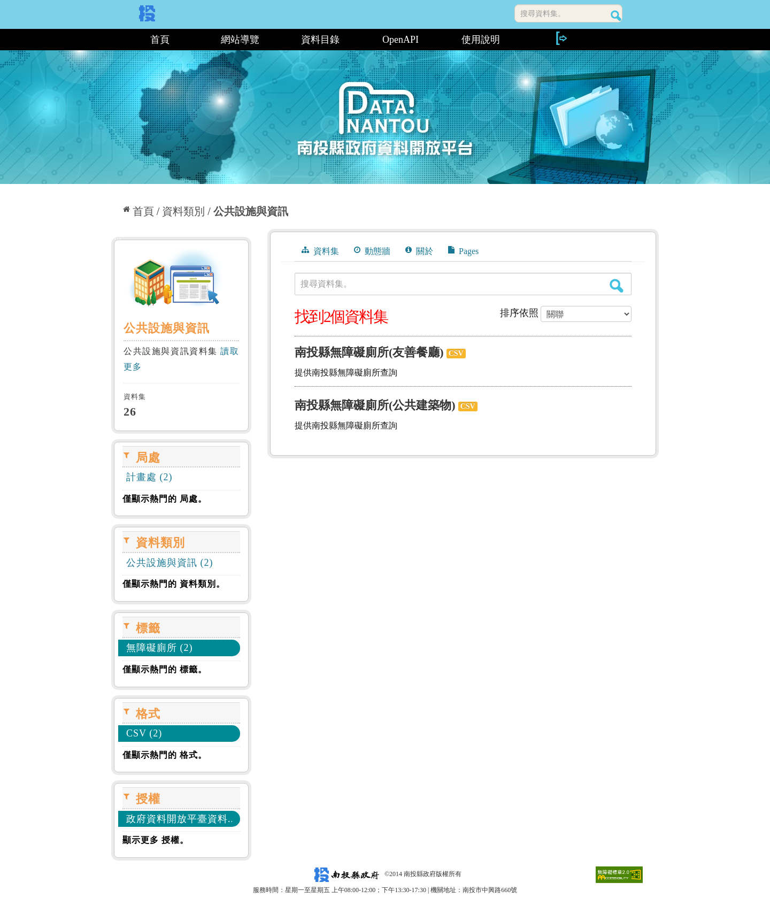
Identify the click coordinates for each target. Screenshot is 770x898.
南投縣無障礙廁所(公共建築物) (375, 405)
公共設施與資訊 (250, 211)
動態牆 (372, 251)
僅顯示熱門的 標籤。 (164, 669)
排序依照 (519, 313)
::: (115, 39)
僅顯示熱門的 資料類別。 (173, 583)
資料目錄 (320, 39)
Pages (463, 251)
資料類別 (183, 211)
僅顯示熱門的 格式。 (164, 754)
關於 (419, 251)
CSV (456, 353)
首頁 (160, 39)
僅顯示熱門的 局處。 (164, 498)
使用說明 (480, 39)
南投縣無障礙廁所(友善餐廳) (369, 352)
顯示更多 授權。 (155, 840)
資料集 (320, 251)
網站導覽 (240, 39)
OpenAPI (400, 39)
